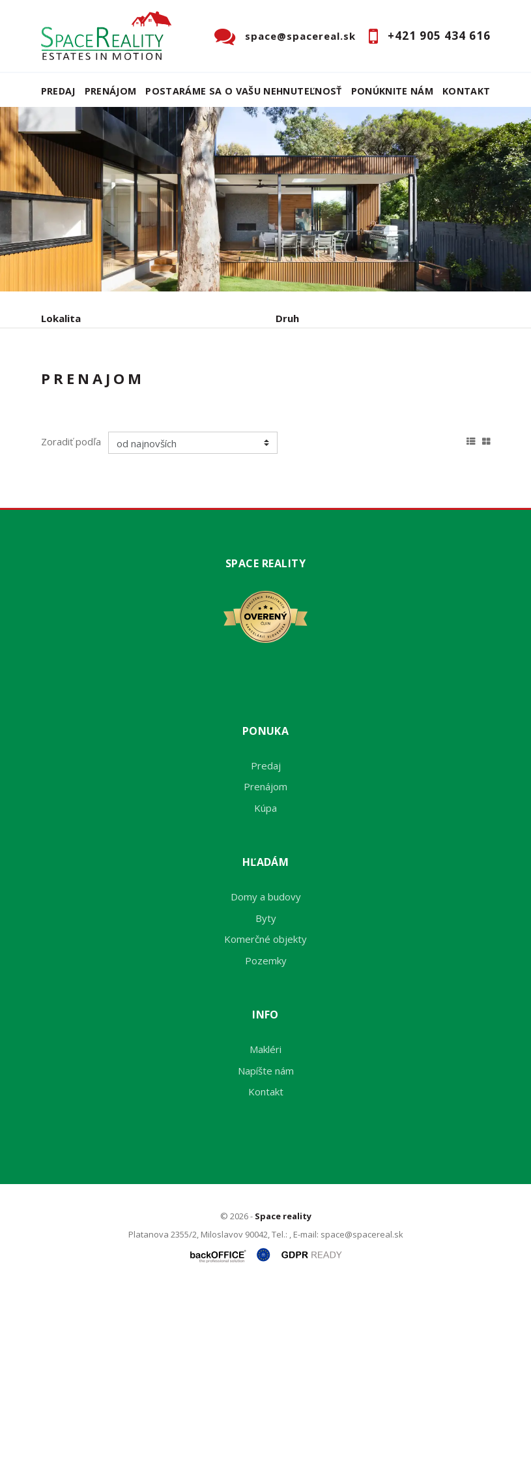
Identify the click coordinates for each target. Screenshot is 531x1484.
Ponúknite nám (392, 91)
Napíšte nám (266, 1262)
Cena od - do (306, 373)
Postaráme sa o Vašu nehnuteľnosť (243, 91)
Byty (265, 1109)
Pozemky (266, 1152)
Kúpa (237, 441)
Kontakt (466, 91)
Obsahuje (64, 373)
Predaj (58, 91)
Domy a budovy (266, 1088)
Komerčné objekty (265, 1131)
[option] (265, 199)
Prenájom (111, 91)
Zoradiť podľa (71, 633)
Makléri (265, 1241)
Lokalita (61, 318)
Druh (287, 318)
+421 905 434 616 (439, 35)
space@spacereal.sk (300, 35)
